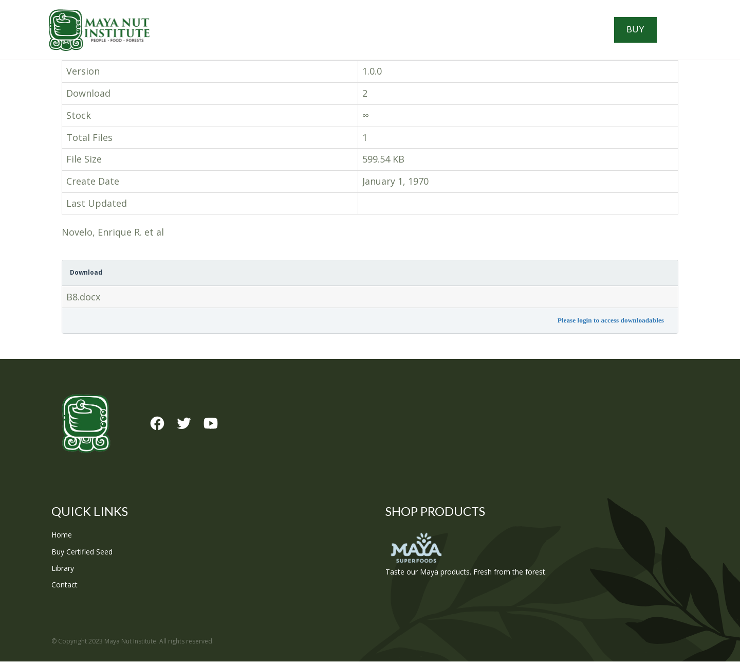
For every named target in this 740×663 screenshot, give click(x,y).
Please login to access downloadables (611, 322)
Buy (643, 31)
